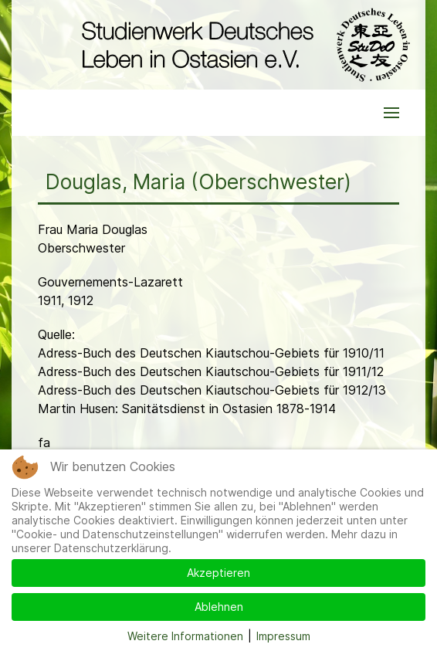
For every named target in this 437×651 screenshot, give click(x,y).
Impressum (283, 636)
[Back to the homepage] (242, 45)
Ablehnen (219, 606)
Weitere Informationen (185, 636)
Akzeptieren (218, 572)
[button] (391, 113)
